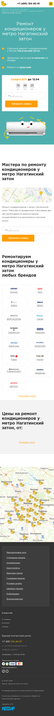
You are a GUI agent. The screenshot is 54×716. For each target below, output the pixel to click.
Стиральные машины (15, 558)
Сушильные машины (15, 578)
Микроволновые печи (16, 552)
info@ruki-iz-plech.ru (10, 649)
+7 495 (12, 642)
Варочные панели (14, 573)
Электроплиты (13, 568)
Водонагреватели (14, 599)
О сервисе (6, 619)
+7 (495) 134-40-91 (28, 4)
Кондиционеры (13, 563)
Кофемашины (12, 594)
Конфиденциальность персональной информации (23, 690)
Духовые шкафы (14, 583)
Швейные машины (14, 589)
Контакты (6, 623)
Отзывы (5, 626)
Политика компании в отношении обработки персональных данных (21, 697)
